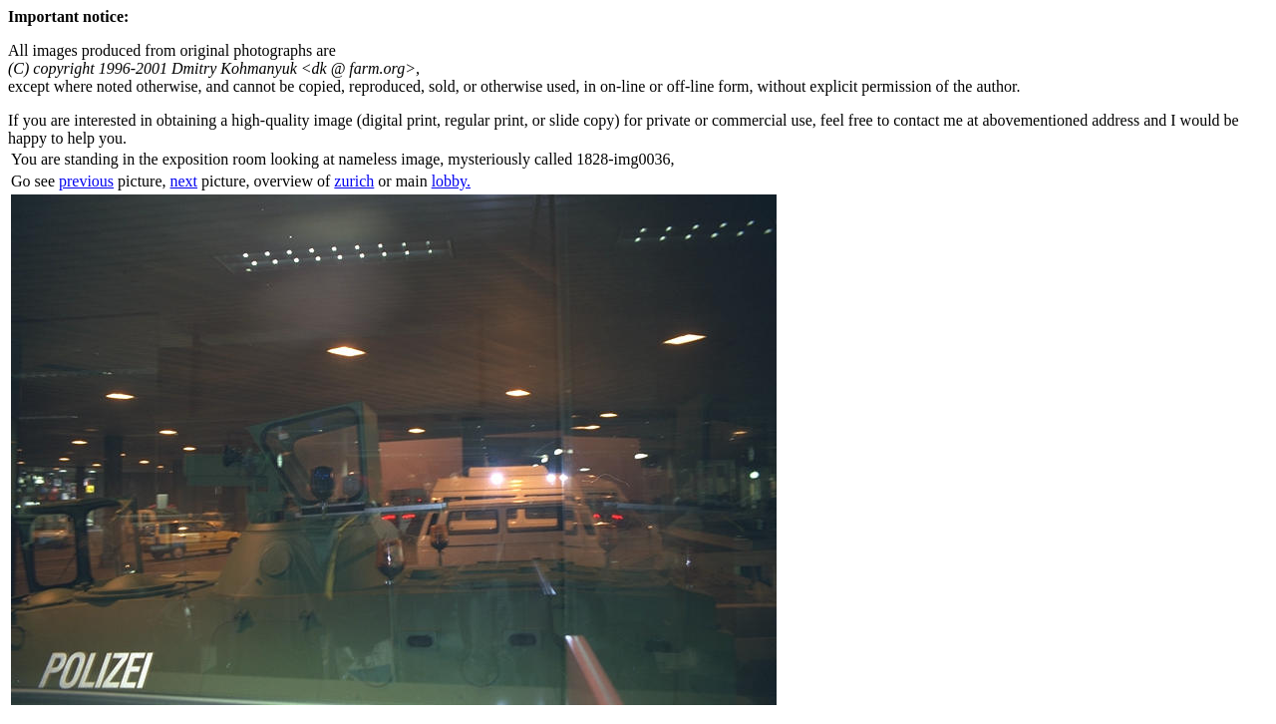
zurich (354, 181)
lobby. (451, 181)
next (184, 181)
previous (86, 181)
